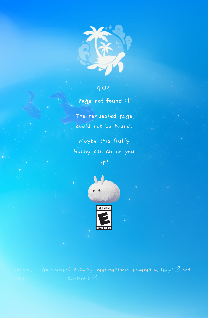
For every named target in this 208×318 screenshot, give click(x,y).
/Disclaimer (54, 270)
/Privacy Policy (23, 274)
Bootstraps (82, 278)
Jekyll (170, 270)
